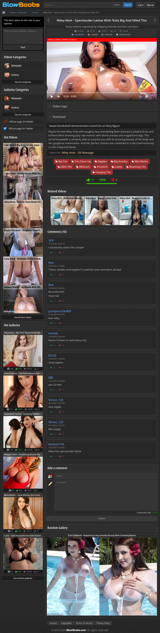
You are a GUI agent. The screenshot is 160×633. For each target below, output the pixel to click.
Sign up (150, 5)
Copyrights (66, 623)
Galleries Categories (16, 90)
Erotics (80, 31)
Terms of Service (84, 623)
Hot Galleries (12, 325)
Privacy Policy (103, 623)
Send (23, 47)
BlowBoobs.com (76, 630)
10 (115, 31)
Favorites (79, 35)
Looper (94, 35)
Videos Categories (15, 57)
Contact (53, 623)
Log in (140, 5)
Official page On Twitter (21, 128)
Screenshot (125, 35)
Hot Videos (10, 137)
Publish (101, 518)
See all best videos (22, 317)
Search (128, 4)
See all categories (23, 82)
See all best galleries (22, 578)
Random (108, 35)
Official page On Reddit (21, 121)
